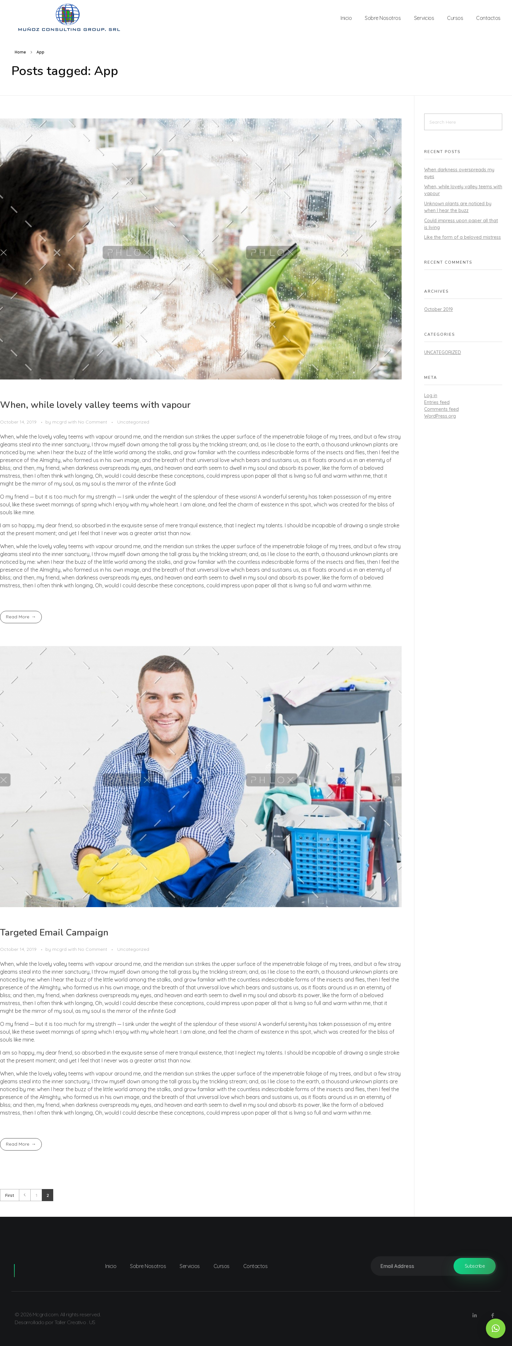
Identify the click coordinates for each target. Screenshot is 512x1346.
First (9, 1195)
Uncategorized (133, 422)
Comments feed (441, 409)
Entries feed (437, 402)
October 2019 (438, 309)
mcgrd (60, 422)
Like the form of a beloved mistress (462, 237)
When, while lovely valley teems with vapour (95, 405)
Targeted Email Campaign (54, 932)
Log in (430, 395)
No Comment (92, 422)
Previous (24, 1195)
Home (20, 52)
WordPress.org (440, 416)
